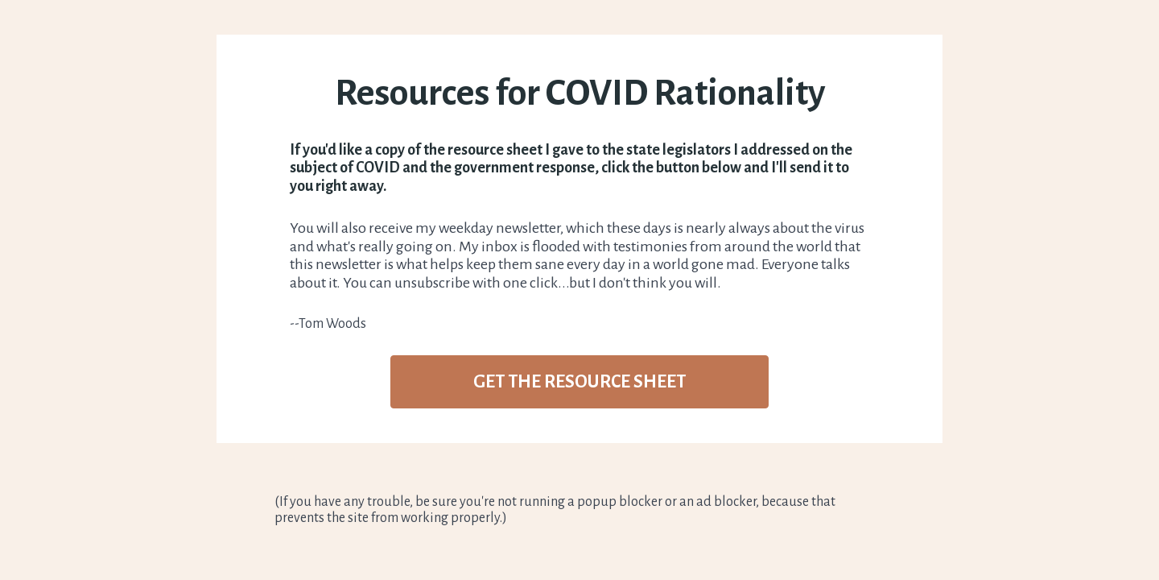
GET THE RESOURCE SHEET (579, 382)
